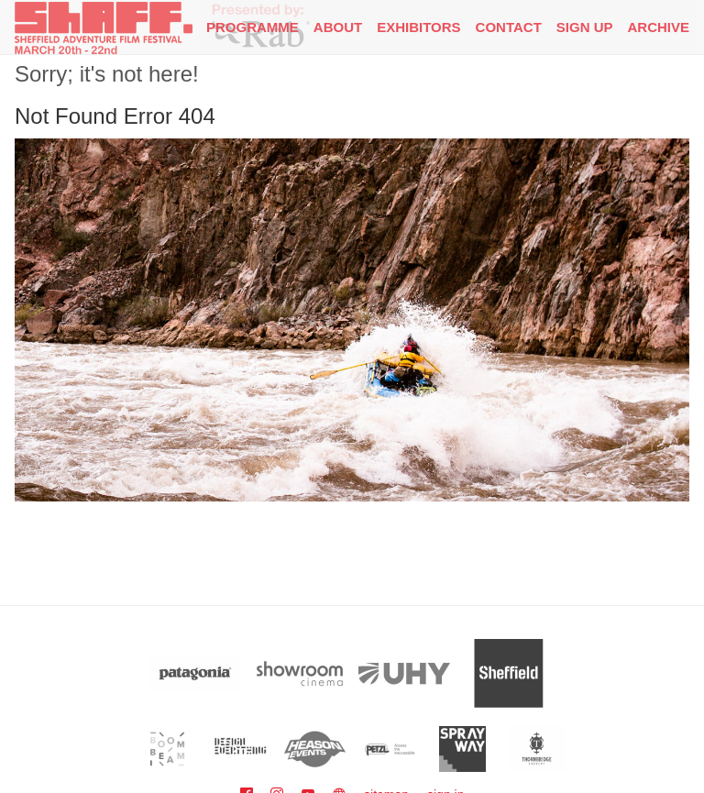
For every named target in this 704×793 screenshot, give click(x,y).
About (338, 27)
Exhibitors (418, 27)
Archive (658, 27)
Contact (509, 27)
